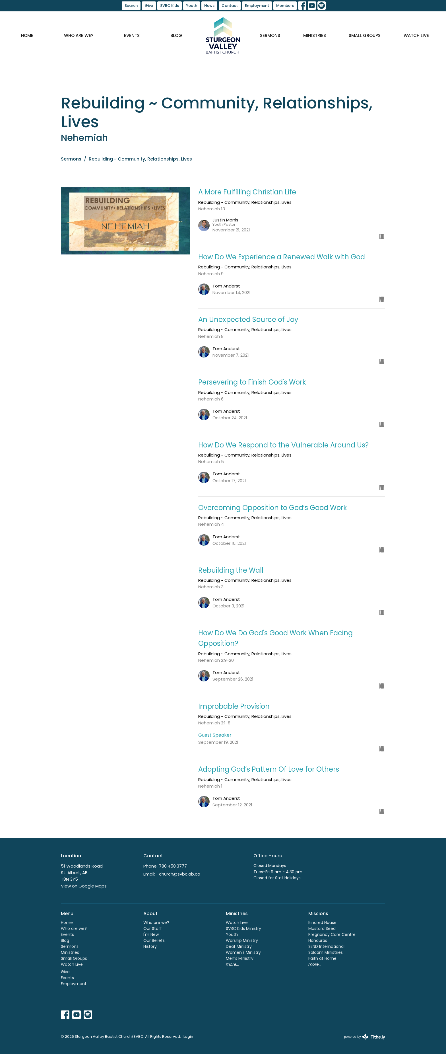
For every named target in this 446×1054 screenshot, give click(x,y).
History (150, 946)
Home (27, 35)
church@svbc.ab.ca (179, 874)
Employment (257, 5)
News (209, 5)
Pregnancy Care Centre (332, 934)
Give (149, 5)
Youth (191, 5)
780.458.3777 (173, 866)
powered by (364, 1036)
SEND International (326, 946)
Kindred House (322, 922)
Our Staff (152, 928)
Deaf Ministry (239, 946)
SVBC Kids (169, 5)
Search (131, 5)
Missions (318, 913)
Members (285, 5)
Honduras (317, 940)
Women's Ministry (243, 952)
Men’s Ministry (239, 958)
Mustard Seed (322, 928)
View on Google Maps (84, 886)
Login (188, 1036)
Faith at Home (322, 958)
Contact (230, 5)
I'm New (151, 934)
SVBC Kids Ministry (243, 928)
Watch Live (416, 35)
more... (232, 964)
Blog (176, 35)
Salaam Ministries (325, 952)
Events (132, 35)
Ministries (314, 35)
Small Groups (365, 35)
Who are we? (78, 35)
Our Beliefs (154, 940)
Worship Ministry (242, 940)
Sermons (270, 35)
